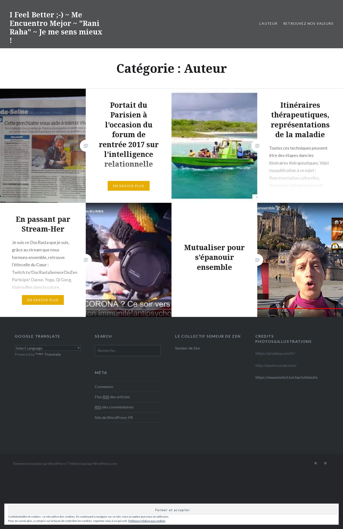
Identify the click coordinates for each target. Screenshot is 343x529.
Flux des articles (112, 396)
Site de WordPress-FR (114, 417)
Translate (48, 354)
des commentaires (114, 407)
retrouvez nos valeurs (308, 23)
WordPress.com (105, 463)
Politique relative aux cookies (147, 521)
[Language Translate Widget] (48, 348)
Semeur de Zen (187, 348)
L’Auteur (268, 23)
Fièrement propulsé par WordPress (39, 463)
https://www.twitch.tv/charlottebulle (286, 377)
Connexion (104, 386)
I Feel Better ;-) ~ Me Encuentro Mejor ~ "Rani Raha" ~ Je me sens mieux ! (56, 27)
